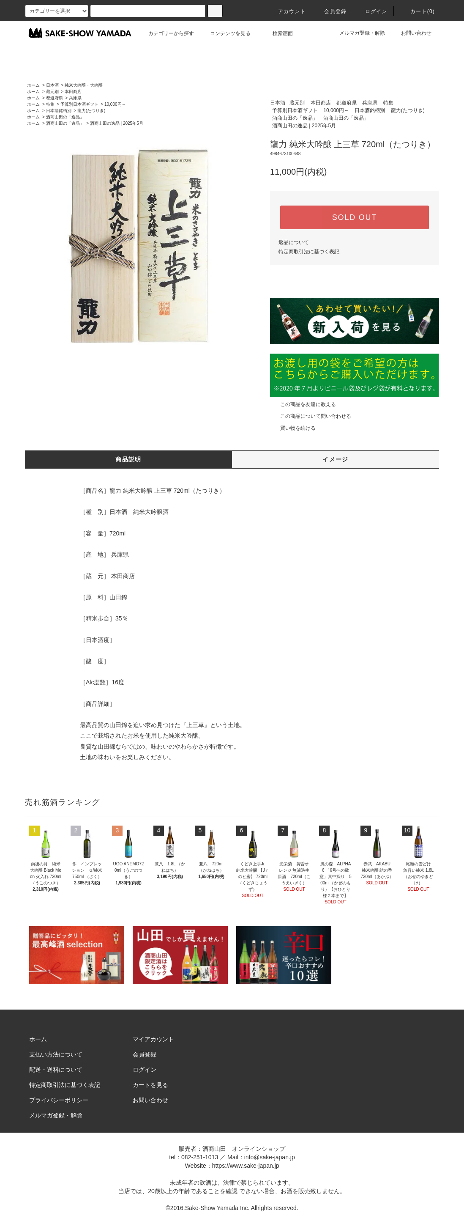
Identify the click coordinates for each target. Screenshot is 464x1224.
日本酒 (52, 85)
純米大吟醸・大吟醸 (84, 85)
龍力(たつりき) (91, 110)
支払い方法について (55, 1054)
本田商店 (73, 91)
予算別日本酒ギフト (79, 104)
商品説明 (128, 459)
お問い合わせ (411, 33)
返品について (293, 242)
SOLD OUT (354, 217)
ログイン (371, 11)
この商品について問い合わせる (310, 416)
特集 (50, 104)
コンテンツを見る (225, 33)
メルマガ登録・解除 (357, 33)
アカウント (287, 11)
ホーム (33, 85)
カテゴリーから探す (166, 33)
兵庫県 (75, 98)
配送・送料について (55, 1069)
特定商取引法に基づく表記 (308, 252)
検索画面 (277, 33)
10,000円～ (115, 104)
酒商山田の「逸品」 (65, 117)
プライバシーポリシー (58, 1100)
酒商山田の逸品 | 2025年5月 (116, 123)
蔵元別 (52, 91)
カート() (417, 11)
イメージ (335, 459)
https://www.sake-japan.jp (245, 1165)
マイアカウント (153, 1039)
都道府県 (54, 98)
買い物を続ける (293, 428)
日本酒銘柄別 (58, 110)
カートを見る (150, 1084)
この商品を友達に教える (303, 404)
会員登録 (330, 11)
